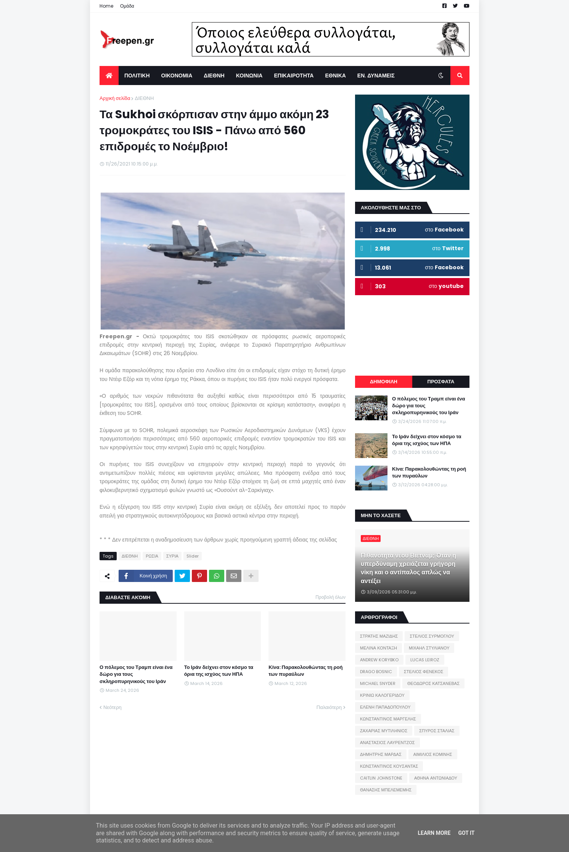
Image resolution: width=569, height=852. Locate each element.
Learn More (434, 833)
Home (106, 6)
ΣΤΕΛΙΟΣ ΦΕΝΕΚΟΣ (423, 672)
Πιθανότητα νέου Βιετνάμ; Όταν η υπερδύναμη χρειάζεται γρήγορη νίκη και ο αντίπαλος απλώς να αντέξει (408, 568)
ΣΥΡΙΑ (172, 556)
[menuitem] (109, 75)
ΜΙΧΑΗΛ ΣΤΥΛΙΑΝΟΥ (429, 648)
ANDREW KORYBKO (379, 660)
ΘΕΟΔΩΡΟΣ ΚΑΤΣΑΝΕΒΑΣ (433, 683)
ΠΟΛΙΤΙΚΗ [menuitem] (137, 75)
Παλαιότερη (329, 707)
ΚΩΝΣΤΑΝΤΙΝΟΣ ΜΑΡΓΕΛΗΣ (388, 719)
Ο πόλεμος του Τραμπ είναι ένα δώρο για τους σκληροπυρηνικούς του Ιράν (136, 674)
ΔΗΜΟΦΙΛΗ (383, 381)
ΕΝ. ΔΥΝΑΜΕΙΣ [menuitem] (376, 75)
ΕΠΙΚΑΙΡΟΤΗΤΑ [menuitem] (293, 75)
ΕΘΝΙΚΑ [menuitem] (335, 75)
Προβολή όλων (330, 597)
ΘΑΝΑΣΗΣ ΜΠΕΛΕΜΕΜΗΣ (385, 790)
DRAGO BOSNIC (376, 672)
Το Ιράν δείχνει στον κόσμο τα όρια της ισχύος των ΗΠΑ (218, 671)
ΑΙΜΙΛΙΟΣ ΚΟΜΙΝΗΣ (432, 754)
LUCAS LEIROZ (424, 660)
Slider (192, 556)
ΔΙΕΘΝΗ (144, 98)
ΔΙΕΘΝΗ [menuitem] (214, 75)
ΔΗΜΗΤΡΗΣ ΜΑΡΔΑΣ (381, 754)
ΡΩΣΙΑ (152, 556)
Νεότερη (112, 707)
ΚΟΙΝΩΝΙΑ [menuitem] (249, 75)
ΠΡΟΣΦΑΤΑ (441, 381)
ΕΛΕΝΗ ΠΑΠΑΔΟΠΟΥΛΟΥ (385, 707)
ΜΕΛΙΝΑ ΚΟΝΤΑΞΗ (378, 648)
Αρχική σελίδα (115, 98)
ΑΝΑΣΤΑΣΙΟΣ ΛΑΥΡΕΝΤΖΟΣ (387, 742)
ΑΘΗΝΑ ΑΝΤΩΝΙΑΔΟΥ (435, 778)
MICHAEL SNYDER (377, 683)
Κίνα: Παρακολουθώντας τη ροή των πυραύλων (305, 671)
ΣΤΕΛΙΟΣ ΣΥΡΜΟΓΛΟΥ (432, 636)
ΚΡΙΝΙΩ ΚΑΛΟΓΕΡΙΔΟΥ (382, 695)
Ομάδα (127, 6)
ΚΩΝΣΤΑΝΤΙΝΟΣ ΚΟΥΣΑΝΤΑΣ (389, 766)
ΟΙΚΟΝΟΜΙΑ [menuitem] (177, 75)
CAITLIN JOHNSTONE (381, 778)
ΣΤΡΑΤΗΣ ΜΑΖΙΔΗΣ (379, 636)
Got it (466, 833)
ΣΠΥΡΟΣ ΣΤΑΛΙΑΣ (436, 731)
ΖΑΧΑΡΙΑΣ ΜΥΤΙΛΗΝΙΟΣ (383, 731)
